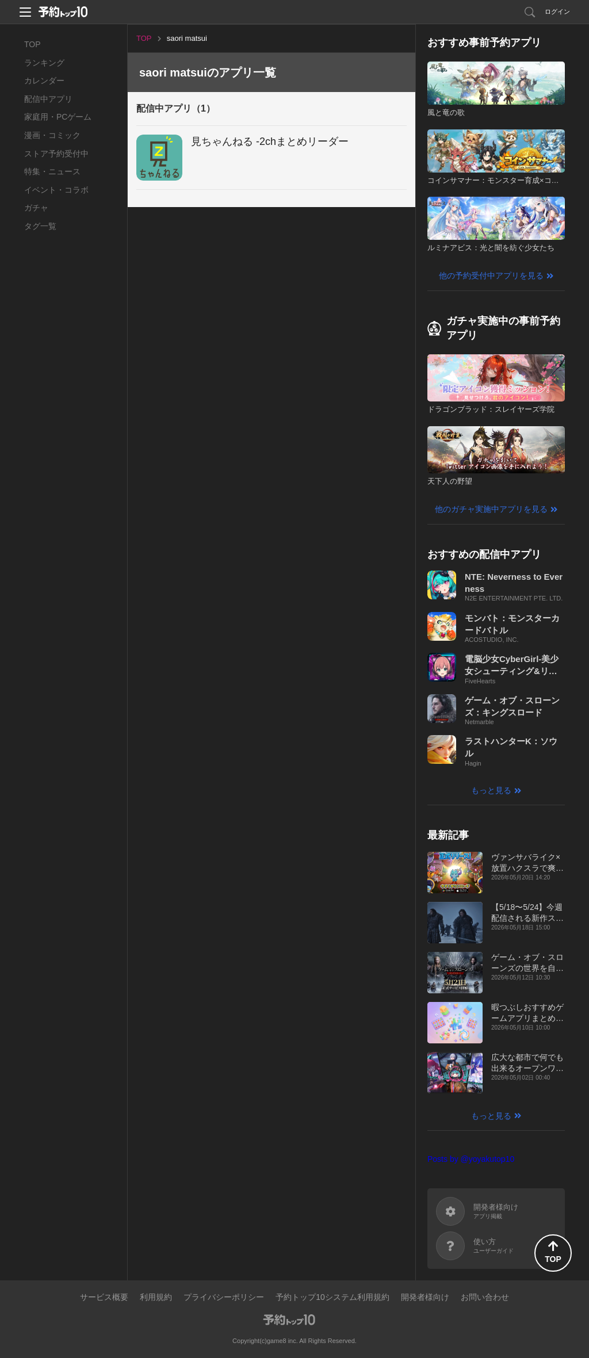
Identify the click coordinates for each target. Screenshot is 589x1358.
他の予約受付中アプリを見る (491, 275)
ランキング (44, 62)
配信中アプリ (48, 99)
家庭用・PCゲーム (57, 116)
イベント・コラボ (56, 189)
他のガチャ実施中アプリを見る (491, 509)
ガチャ (36, 207)
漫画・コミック (52, 135)
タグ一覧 (40, 226)
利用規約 (156, 1297)
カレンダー (44, 80)
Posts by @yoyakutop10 (470, 1159)
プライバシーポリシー (223, 1297)
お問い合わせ (485, 1297)
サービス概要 (104, 1297)
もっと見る (491, 790)
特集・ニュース (52, 171)
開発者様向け (425, 1297)
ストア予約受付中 (56, 153)
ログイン (557, 11)
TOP (32, 44)
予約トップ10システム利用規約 (332, 1297)
